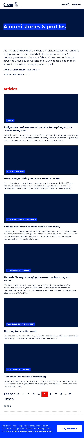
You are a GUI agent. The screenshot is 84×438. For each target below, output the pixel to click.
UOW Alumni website (15, 74)
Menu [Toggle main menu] (76, 4)
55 (70, 394)
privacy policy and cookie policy (36, 431)
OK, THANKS (69, 428)
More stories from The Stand (20, 70)
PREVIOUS (11, 394)
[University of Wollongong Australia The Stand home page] (12, 4)
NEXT (9, 399)
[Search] (64, 4)
